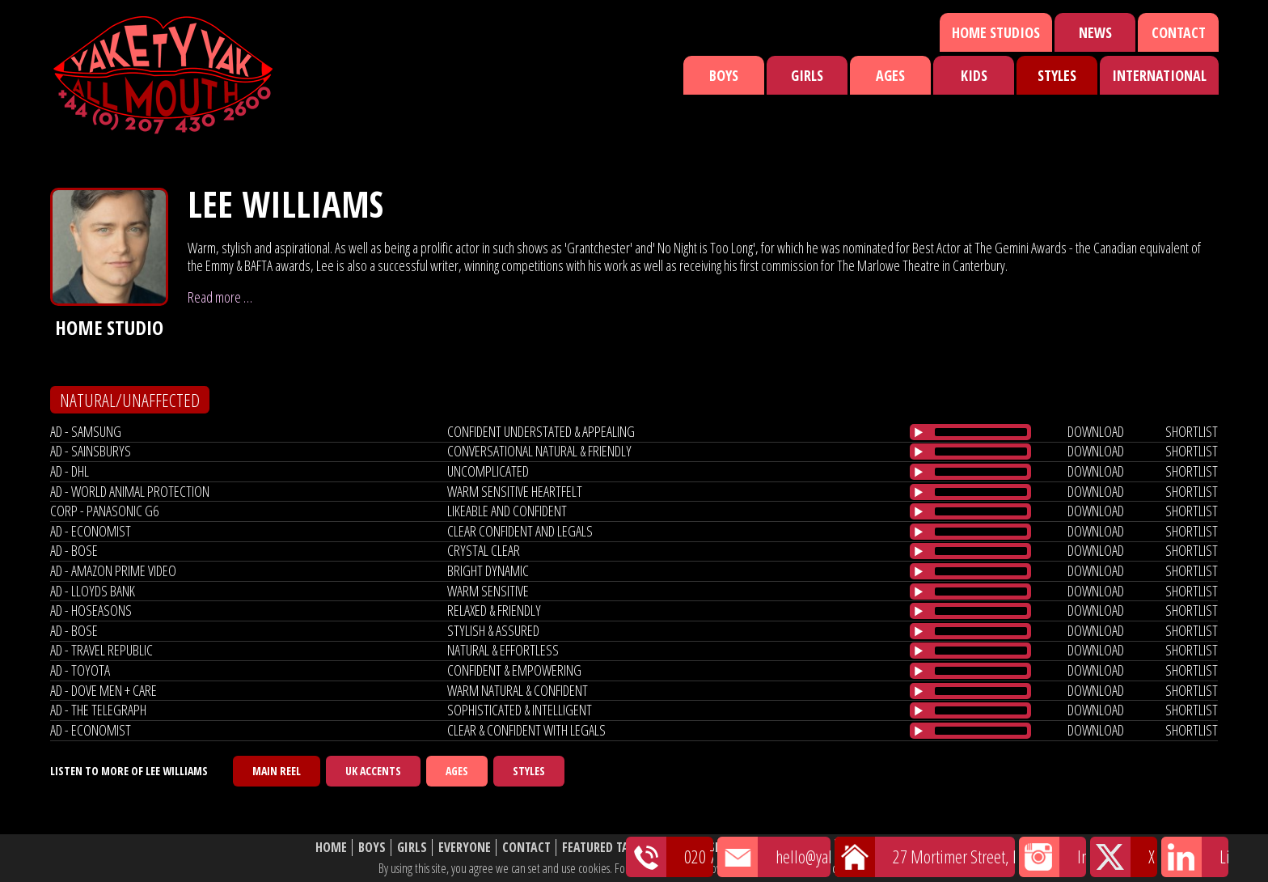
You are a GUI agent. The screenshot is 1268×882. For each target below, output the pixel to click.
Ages (890, 75)
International (1159, 75)
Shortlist (737, 847)
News (1095, 32)
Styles (1057, 75)
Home (331, 847)
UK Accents (373, 770)
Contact (1179, 32)
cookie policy (859, 868)
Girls (807, 75)
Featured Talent (608, 847)
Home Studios (996, 32)
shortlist (1191, 431)
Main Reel (276, 770)
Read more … (220, 297)
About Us (803, 847)
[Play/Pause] (918, 432)
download (1095, 431)
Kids (974, 75)
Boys (723, 75)
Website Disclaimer (897, 847)
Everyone (464, 847)
